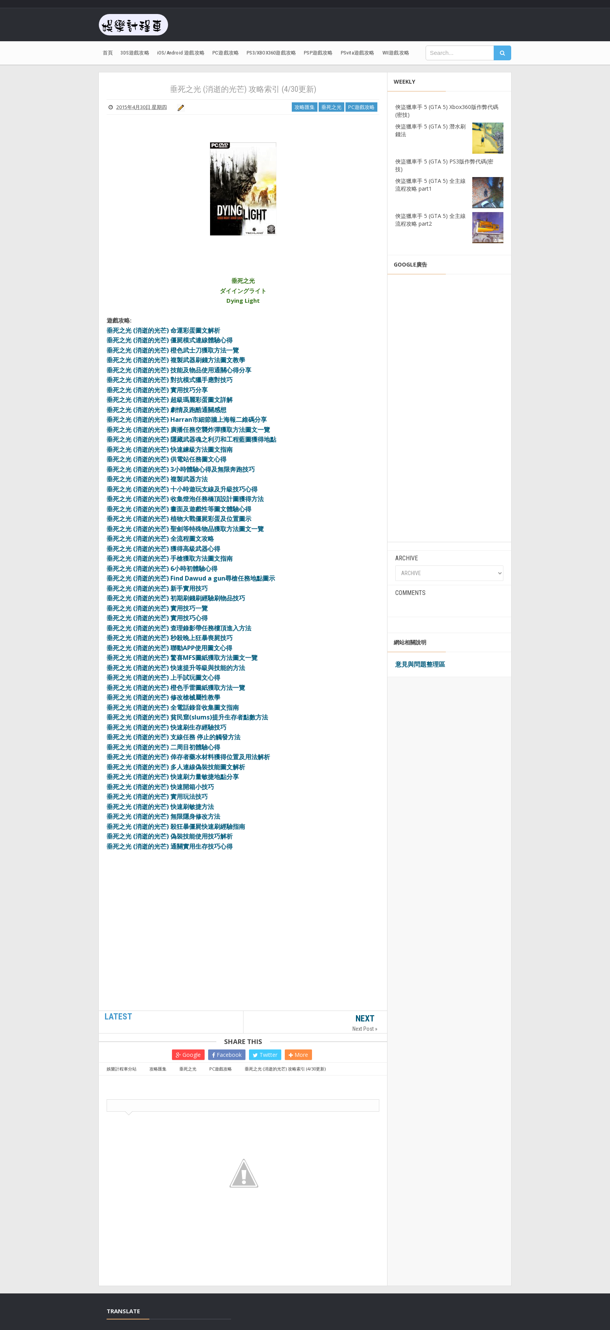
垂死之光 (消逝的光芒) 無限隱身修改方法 (163, 816)
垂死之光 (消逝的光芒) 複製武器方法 (157, 479)
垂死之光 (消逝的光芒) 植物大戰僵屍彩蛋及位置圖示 (179, 518)
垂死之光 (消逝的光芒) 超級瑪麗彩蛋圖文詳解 (170, 399)
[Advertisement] (243, 959)
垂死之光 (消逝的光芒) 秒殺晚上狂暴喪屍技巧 (170, 637)
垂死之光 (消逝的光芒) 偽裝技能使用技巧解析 (170, 836)
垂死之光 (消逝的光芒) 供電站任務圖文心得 (166, 459)
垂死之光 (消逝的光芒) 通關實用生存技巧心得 (170, 846)
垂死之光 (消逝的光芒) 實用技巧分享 (157, 390)
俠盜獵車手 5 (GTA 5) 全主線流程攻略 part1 (430, 184)
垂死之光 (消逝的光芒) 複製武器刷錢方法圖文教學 (176, 360)
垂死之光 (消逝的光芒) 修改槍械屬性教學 (163, 697)
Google (188, 1054)
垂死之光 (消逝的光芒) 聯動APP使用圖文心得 (169, 648)
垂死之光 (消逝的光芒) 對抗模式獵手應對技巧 (170, 379)
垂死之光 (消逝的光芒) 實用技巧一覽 (157, 608)
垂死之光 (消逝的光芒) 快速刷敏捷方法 (160, 806)
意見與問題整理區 (420, 664)
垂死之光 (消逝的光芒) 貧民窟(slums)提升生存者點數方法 (187, 717)
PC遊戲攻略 (361, 107)
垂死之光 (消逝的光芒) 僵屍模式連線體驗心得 (170, 340)
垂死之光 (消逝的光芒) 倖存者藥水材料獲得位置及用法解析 (188, 757)
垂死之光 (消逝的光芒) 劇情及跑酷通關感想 (166, 409)
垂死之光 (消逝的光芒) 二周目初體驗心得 (163, 747)
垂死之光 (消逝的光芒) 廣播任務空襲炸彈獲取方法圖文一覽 (188, 429)
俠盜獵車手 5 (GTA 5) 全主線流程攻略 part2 (430, 219)
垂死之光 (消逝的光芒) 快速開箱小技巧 (160, 787)
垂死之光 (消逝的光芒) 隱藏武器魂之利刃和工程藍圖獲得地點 (191, 439)
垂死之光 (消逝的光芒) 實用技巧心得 (157, 618)
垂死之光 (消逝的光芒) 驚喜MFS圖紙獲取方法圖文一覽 (182, 657)
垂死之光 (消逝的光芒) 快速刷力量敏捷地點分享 (173, 776)
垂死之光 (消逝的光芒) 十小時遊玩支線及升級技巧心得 (182, 489)
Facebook (227, 1054)
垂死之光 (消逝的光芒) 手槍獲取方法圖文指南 (170, 558)
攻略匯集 (304, 107)
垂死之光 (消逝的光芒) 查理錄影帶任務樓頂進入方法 (179, 628)
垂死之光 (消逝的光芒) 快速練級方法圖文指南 (170, 449)
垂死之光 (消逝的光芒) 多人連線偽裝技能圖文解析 (176, 767)
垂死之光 (331, 107)
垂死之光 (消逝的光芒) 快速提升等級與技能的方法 (176, 667)
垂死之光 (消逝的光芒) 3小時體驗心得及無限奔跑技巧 (181, 469)
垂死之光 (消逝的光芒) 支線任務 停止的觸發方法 (173, 737)
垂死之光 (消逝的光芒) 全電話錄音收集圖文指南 (173, 707)
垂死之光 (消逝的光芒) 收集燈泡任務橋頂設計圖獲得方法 (185, 499)
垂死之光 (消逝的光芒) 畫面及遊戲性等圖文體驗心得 (179, 509)
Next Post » (364, 1029)
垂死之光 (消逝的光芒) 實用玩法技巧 (157, 796)
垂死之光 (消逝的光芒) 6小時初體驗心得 (162, 568)
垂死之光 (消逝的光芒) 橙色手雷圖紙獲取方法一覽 (176, 687)
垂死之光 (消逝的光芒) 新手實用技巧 (157, 588)
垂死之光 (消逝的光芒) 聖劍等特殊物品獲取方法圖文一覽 (185, 529)
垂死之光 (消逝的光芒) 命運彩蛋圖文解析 (163, 330)
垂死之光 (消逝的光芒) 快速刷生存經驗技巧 (166, 727)
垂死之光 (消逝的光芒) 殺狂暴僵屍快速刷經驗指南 (176, 826)
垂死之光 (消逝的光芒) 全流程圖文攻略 (160, 538)
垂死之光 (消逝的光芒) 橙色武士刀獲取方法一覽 (173, 350)
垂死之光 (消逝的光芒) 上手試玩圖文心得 (163, 677)
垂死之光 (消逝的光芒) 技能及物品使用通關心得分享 (179, 370)
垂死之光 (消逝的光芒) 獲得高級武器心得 (163, 548)
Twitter (265, 1054)
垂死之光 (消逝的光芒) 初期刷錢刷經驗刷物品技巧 (176, 598)
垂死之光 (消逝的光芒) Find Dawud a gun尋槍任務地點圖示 (191, 578)
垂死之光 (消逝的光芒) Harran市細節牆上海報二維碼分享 (187, 419)
